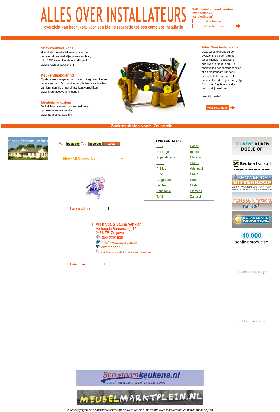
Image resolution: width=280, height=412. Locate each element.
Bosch (194, 146)
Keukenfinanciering (57, 75)
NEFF (160, 163)
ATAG (160, 174)
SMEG (194, 163)
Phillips (161, 168)
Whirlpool (196, 168)
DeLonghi (162, 152)
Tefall (159, 196)
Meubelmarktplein (56, 102)
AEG (159, 146)
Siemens (196, 191)
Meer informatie (217, 107)
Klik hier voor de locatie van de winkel (124, 252)
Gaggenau (163, 180)
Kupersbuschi (165, 157)
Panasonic (163, 191)
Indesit (194, 152)
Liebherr (162, 185)
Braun (194, 174)
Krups (194, 180)
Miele (194, 185)
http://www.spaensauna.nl (119, 242)
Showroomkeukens (57, 48)
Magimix (196, 157)
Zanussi (195, 196)
